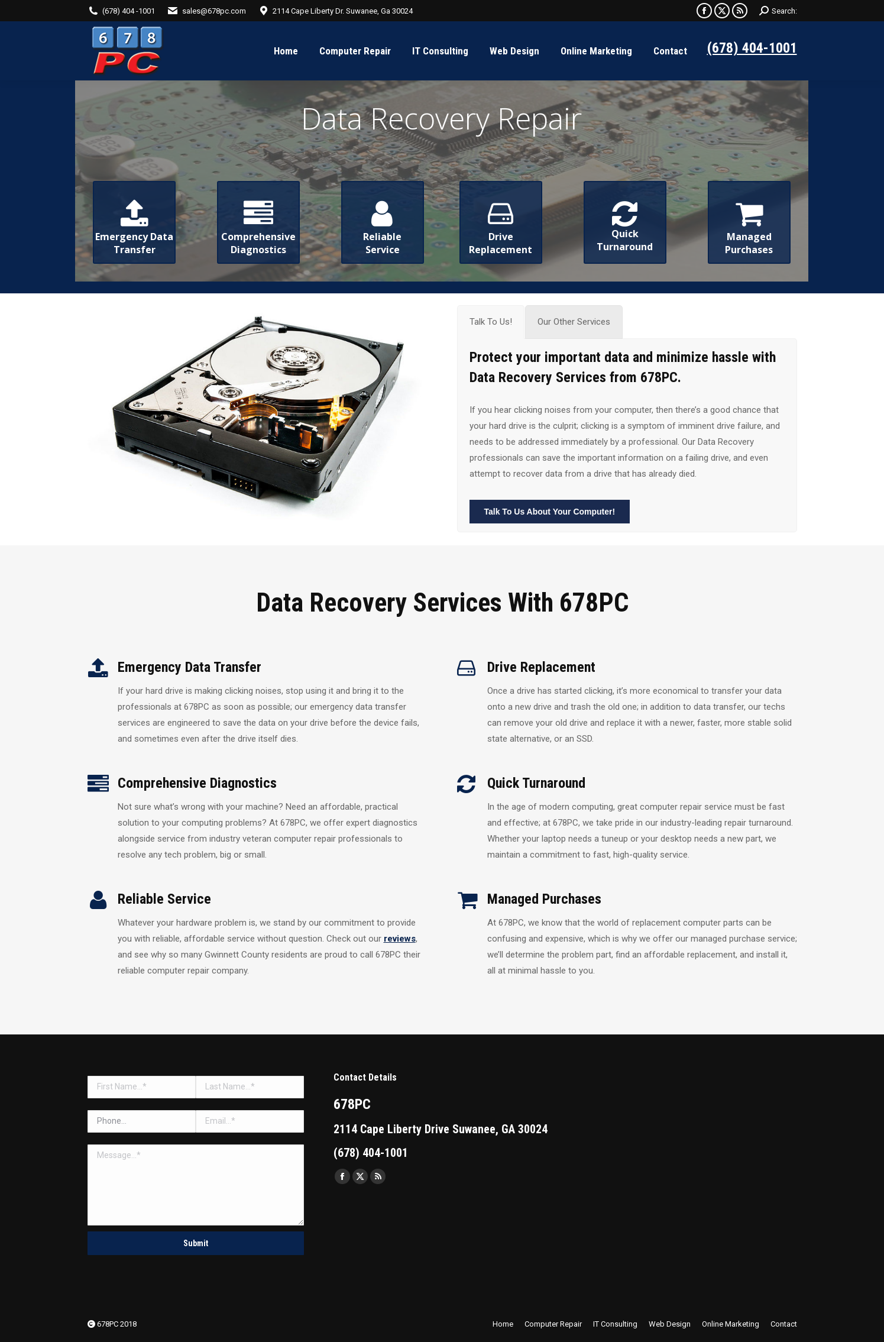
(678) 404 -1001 (128, 11)
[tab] (490, 322)
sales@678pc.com (214, 11)
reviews (400, 938)
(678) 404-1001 (752, 48)
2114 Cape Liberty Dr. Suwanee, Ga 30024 (343, 11)
